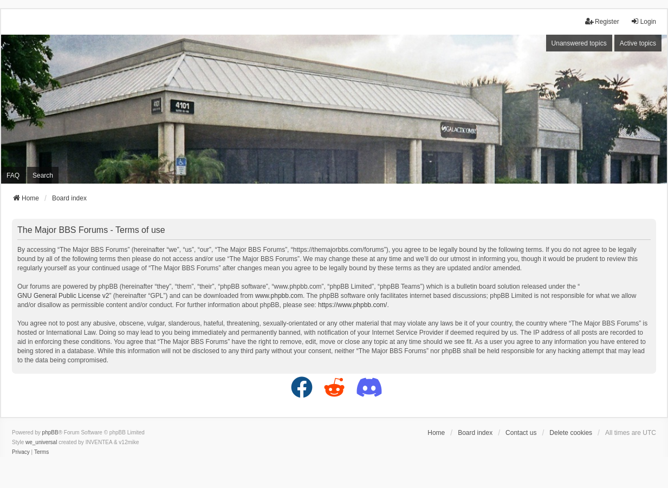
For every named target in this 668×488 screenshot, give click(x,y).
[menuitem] (21, 452)
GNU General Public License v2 (63, 296)
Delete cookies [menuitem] (570, 433)
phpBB (50, 432)
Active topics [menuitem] (638, 43)
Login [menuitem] (643, 21)
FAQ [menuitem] (13, 175)
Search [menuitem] (43, 175)
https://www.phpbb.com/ (352, 305)
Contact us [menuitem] (520, 433)
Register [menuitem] (602, 21)
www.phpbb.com (279, 296)
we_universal (41, 442)
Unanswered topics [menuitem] (579, 43)
